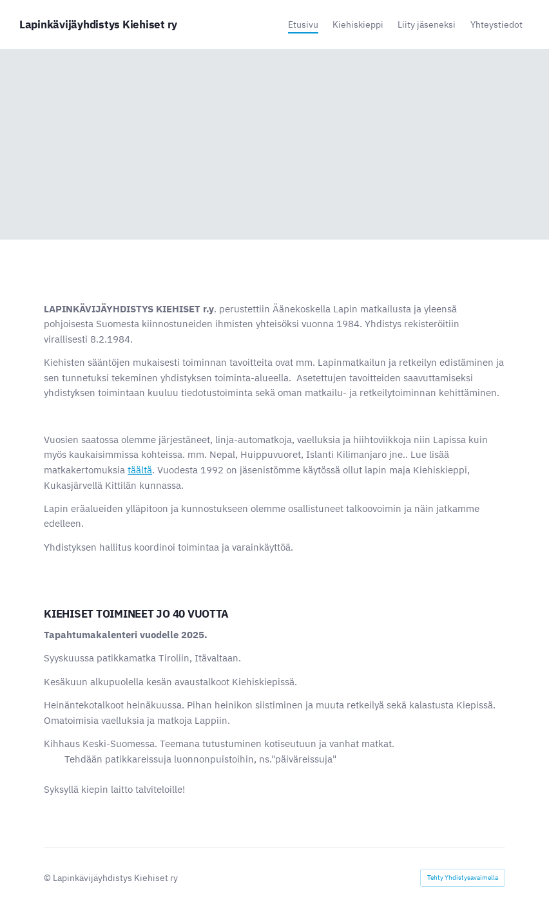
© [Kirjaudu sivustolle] (48, 878)
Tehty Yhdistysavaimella (462, 877)
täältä (140, 470)
